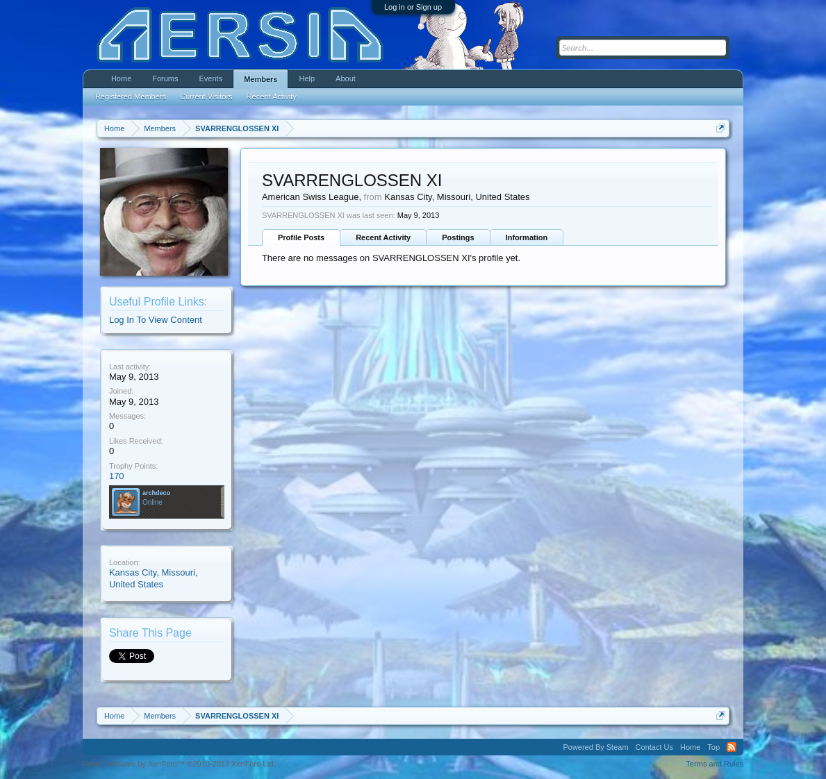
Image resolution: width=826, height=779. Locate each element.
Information (527, 237)
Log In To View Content (155, 320)
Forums (165, 78)
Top (713, 747)
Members (260, 79)
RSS (731, 747)
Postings (458, 237)
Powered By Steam (595, 747)
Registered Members (130, 96)
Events (211, 78)
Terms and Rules (715, 764)
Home (121, 78)
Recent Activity (383, 237)
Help (307, 78)
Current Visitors (206, 96)
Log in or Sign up (413, 7)
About (346, 78)
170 (116, 476)
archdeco (156, 492)
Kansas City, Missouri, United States (153, 578)
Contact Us (654, 747)
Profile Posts (301, 237)
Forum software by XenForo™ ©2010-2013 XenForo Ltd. (179, 764)
